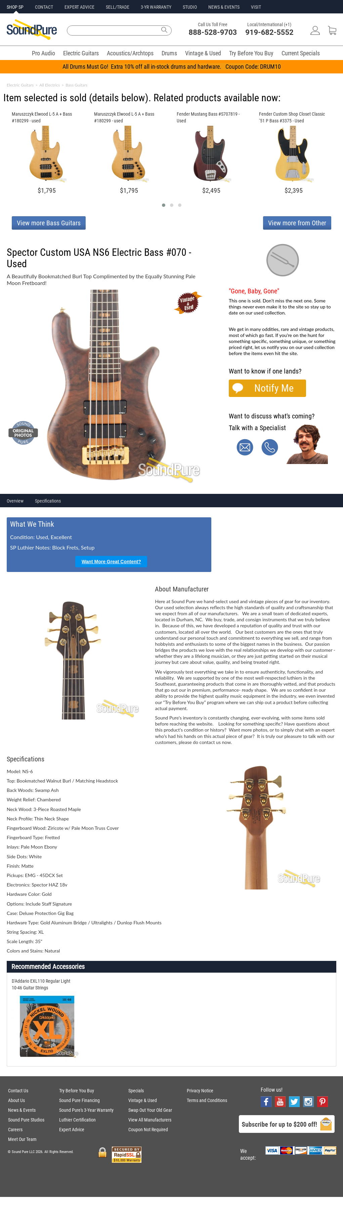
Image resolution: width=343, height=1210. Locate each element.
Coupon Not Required (148, 1129)
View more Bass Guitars (49, 223)
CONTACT (44, 7)
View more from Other (297, 223)
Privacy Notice (200, 1090)
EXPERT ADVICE (79, 7)
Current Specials (301, 53)
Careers (15, 1129)
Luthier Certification (77, 1119)
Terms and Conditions (207, 1100)
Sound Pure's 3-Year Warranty (86, 1110)
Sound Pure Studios (26, 1119)
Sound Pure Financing (79, 1100)
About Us (16, 1100)
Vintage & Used (203, 53)
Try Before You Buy (251, 53)
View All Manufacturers (149, 1119)
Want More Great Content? (111, 561)
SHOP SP (15, 7)
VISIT (256, 7)
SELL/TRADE (117, 7)
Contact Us (18, 1090)
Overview (15, 501)
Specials (136, 1090)
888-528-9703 (213, 32)
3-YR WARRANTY (156, 7)
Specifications (48, 501)
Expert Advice (71, 1129)
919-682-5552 (269, 32)
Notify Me (274, 388)
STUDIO (190, 7)
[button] (164, 205)
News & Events (22, 1110)
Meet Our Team (22, 1139)
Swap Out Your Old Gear (150, 1110)
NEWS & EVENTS (224, 7)
